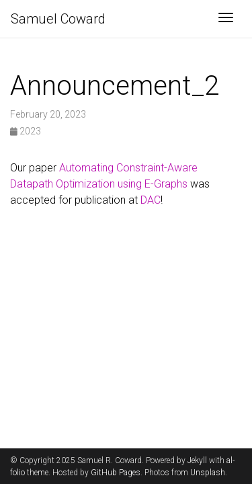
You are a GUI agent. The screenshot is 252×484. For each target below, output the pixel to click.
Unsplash (207, 472)
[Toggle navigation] (225, 19)
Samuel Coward (58, 19)
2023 (25, 131)
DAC (150, 200)
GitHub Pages (115, 472)
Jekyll (197, 460)
